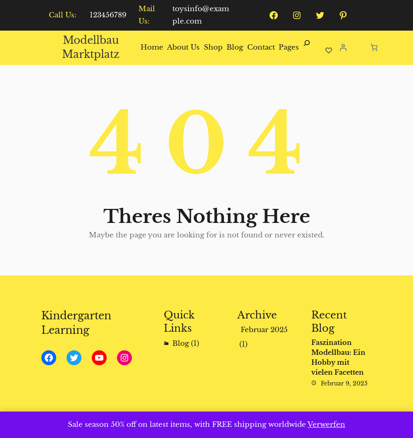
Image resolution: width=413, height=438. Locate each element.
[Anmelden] (343, 48)
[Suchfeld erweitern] (306, 47)
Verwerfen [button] (326, 424)
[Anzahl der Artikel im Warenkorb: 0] (374, 47)
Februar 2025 (264, 330)
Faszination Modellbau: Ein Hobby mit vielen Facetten (338, 357)
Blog (180, 343)
